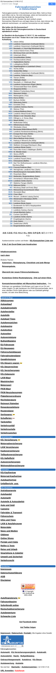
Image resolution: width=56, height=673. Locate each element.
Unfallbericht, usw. (10, 483)
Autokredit (42, 652)
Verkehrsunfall (8, 425)
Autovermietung (8, 337)
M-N (30, 233)
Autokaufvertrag (8, 480)
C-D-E (10, 233)
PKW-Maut (6, 389)
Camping (5, 509)
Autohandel (6, 494)
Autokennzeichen (9, 322)
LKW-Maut (6, 378)
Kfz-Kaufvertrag (8, 472)
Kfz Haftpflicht (7, 458)
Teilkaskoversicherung (12, 454)
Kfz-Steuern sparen (12, 363)
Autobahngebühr (9, 308)
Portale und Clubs (9, 542)
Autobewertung (8, 613)
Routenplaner (7, 411)
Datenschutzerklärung (11, 573)
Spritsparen (8, 414)
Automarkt (6, 498)
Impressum (6, 569)
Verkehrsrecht (7, 560)
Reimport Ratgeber (10, 403)
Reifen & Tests (8, 546)
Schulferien (8, 418)
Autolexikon (6, 330)
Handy (16, 656)
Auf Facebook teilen (28, 622)
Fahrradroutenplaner (11, 356)
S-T (43, 233)
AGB (3, 576)
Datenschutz (17, 633)
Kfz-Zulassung (8, 374)
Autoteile (19, 663)
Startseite (15, 667)
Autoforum (19, 671)
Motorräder (6, 527)
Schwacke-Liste (8, 616)
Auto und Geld (8, 505)
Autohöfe (5, 315)
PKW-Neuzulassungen (11, 392)
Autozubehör (6, 656)
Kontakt (27, 633)
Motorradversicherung (11, 443)
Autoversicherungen (10, 462)
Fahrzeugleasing (9, 601)
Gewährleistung (8, 359)
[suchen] (24, 4)
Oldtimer (5, 534)
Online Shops (7, 538)
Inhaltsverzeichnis (8, 252)
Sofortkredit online (10, 605)
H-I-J (20, 233)
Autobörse (27, 660)
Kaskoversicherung (10, 451)
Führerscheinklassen (11, 352)
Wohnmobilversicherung (12, 465)
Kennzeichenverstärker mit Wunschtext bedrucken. (24, 284)
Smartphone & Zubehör (12, 553)
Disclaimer (6, 580)
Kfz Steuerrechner (9, 367)
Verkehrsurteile (8, 429)
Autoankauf (6, 304)
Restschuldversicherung (12, 609)
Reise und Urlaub (9, 549)
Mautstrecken (7, 381)
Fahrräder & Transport (11, 512)
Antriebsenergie (8, 490)
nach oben (5, 255)
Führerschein (7, 516)
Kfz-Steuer (37, 660)
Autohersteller (7, 311)
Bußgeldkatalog (8, 341)
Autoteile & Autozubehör (12, 501)
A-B (4, 233)
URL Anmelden (7, 671)
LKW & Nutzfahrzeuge (11, 523)
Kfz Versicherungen (10, 370)
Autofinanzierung (11, 598)
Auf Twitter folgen (28, 627)
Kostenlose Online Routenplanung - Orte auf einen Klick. (27, 278)
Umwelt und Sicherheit (12, 557)
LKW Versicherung (10, 447)
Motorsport (6, 385)
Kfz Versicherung (11, 440)
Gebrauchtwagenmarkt (11, 660)
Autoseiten (6, 333)
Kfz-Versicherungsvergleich (23, 652)
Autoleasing (6, 326)
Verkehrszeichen (9, 433)
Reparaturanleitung (10, 407)
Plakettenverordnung (11, 396)
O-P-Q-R (37, 233)
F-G (15, 233)
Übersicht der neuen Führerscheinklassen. (20, 272)
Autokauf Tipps (8, 319)
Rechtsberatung (8, 400)
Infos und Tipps (8, 520)
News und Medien (9, 531)
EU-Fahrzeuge (7, 344)
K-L (25, 233)
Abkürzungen (7, 300)
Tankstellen (6, 422)
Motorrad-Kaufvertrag (11, 476)
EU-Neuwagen (7, 348)
